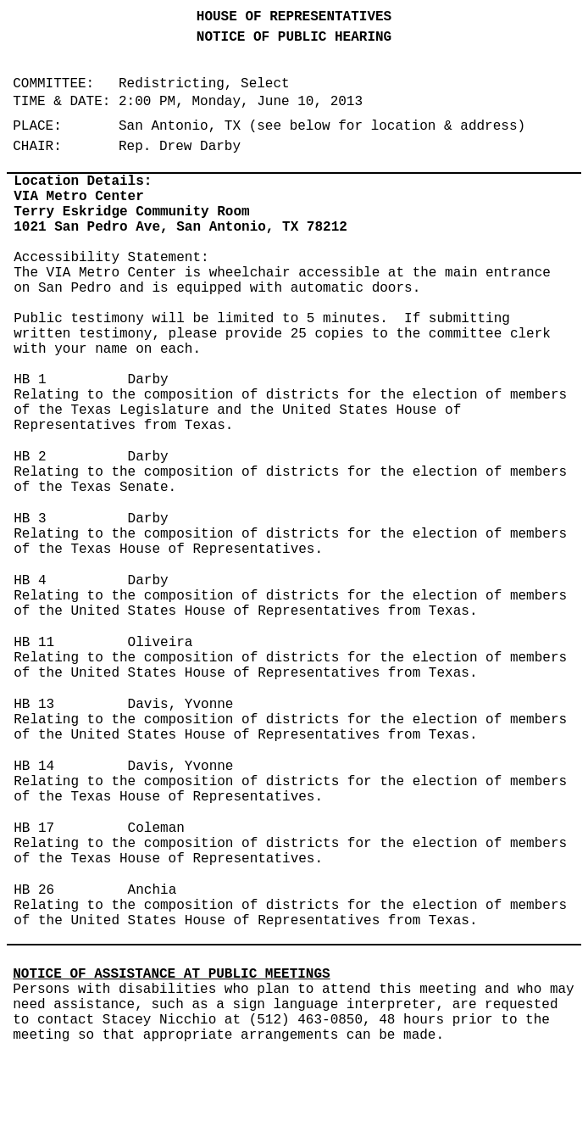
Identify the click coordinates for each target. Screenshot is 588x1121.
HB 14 (34, 766)
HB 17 (34, 828)
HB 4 (30, 580)
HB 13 (34, 704)
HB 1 (30, 380)
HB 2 (30, 457)
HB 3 (30, 519)
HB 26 (34, 890)
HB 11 (34, 642)
